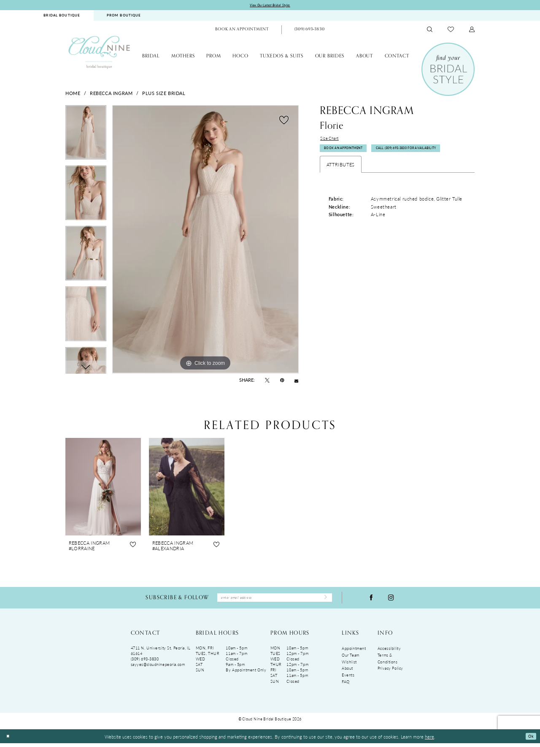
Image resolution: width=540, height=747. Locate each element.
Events (348, 678)
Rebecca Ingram (111, 93)
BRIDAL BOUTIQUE (61, 16)
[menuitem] (62, 16)
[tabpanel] (85, 136)
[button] (472, 30)
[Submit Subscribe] (323, 600)
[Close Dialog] (9, 740)
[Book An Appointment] (242, 30)
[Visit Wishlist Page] (451, 30)
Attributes (341, 186)
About (347, 672)
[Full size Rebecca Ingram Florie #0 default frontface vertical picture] (205, 241)
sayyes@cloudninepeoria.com (158, 668)
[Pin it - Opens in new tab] (282, 381)
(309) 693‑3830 (145, 663)
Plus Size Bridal (163, 93)
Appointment (354, 652)
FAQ (346, 685)
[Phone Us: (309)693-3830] (309, 30)
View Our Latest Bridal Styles (270, 5)
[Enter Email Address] (274, 600)
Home (72, 93)
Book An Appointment (349, 153)
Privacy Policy (390, 672)
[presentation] (103, 487)
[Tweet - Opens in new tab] (267, 381)
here (429, 739)
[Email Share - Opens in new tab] (296, 381)
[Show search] (429, 30)
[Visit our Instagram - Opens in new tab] (391, 599)
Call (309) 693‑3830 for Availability (362, 169)
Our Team (350, 658)
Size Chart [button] (331, 140)
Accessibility (389, 652)
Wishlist (349, 665)
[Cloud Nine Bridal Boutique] (99, 53)
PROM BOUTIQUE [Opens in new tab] (124, 16)
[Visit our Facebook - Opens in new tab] (371, 599)
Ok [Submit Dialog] (529, 739)
